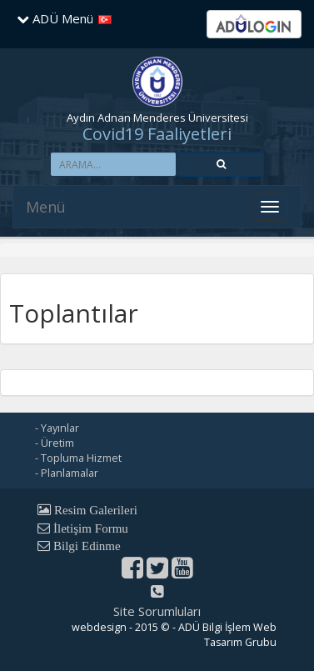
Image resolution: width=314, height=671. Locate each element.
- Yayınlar (57, 428)
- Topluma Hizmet (78, 458)
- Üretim (54, 443)
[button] (220, 164)
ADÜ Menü (55, 18)
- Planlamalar (66, 473)
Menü (46, 207)
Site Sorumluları (157, 611)
